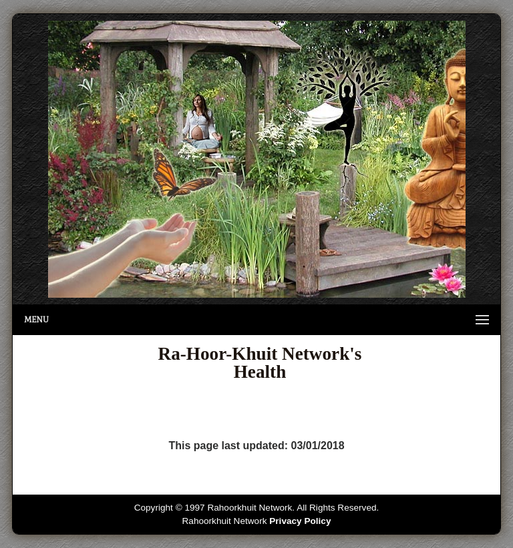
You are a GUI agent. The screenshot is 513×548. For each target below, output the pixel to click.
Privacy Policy (300, 521)
